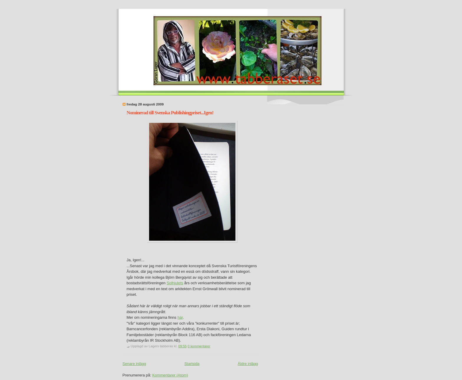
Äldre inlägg (248, 363)
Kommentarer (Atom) (170, 375)
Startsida (191, 363)
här (180, 317)
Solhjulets (174, 283)
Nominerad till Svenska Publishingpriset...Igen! (170, 112)
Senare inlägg (134, 363)
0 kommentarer (199, 346)
